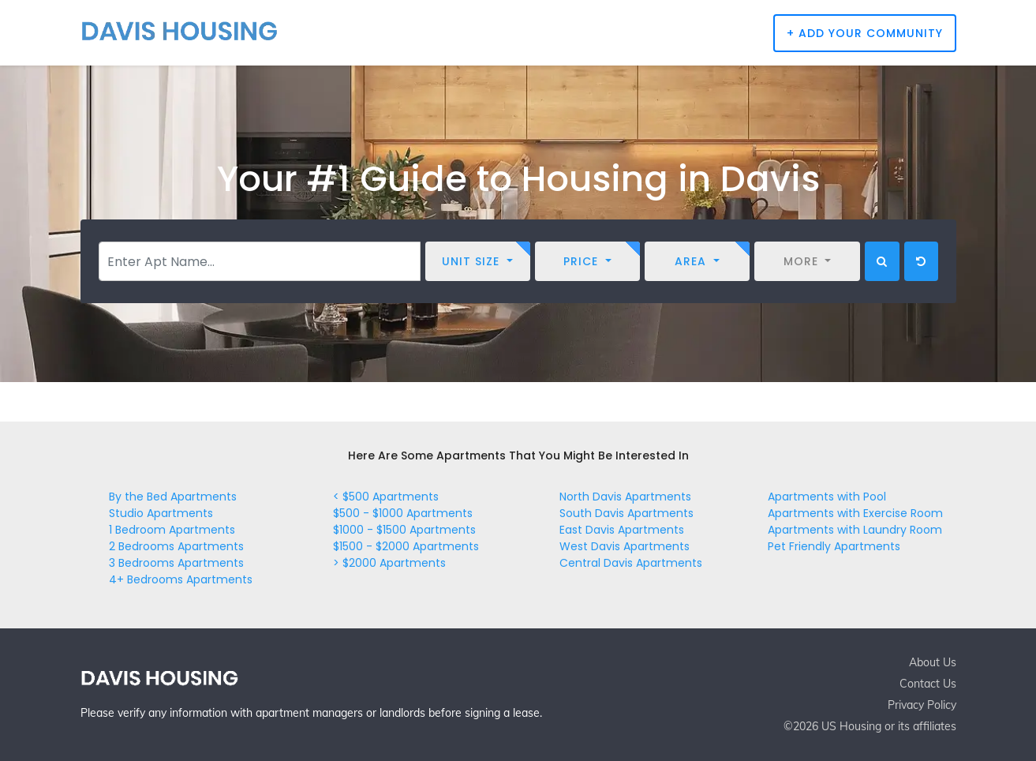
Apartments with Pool (827, 496)
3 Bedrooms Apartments (176, 563)
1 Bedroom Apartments (172, 530)
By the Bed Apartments (173, 496)
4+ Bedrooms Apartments (180, 579)
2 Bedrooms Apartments (176, 546)
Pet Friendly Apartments (834, 546)
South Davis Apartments (626, 513)
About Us (932, 662)
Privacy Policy (922, 705)
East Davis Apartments (621, 530)
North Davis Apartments (625, 496)
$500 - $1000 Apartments (403, 513)
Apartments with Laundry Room (855, 530)
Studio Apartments (161, 513)
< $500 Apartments (386, 496)
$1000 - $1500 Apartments (404, 530)
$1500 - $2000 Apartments (406, 546)
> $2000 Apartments (389, 563)
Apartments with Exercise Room (855, 513)
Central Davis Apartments (630, 563)
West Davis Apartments (624, 546)
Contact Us (927, 684)
